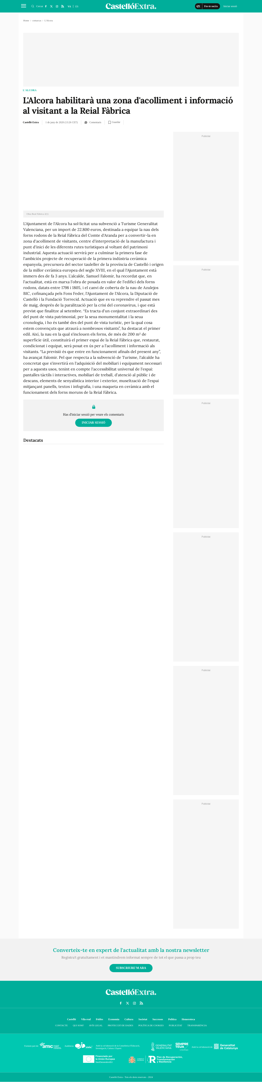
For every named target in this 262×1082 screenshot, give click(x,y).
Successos (157, 1019)
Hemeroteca (188, 1019)
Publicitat (175, 1025)
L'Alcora (29, 90)
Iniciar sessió (93, 422)
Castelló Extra (31, 122)
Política (172, 1019)
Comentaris (92, 122)
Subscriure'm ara (131, 968)
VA (69, 6)
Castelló (71, 1019)
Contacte (61, 1025)
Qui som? (78, 1025)
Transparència (197, 1025)
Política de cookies (151, 1025)
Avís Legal (96, 1025)
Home (26, 20)
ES (76, 6)
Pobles (99, 1019)
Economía (113, 1019)
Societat (142, 1019)
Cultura (129, 1019)
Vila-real (86, 1019)
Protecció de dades (120, 1025)
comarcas (36, 20)
